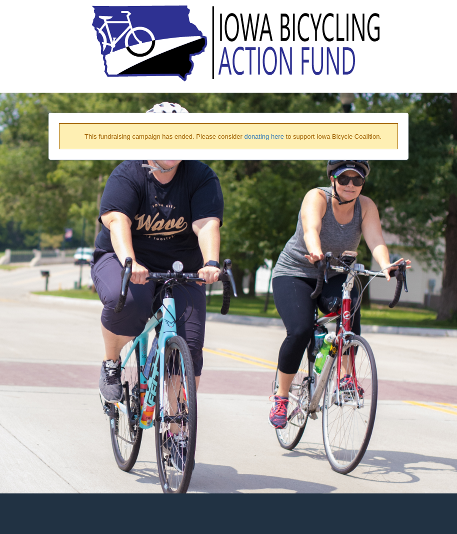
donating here (264, 136)
